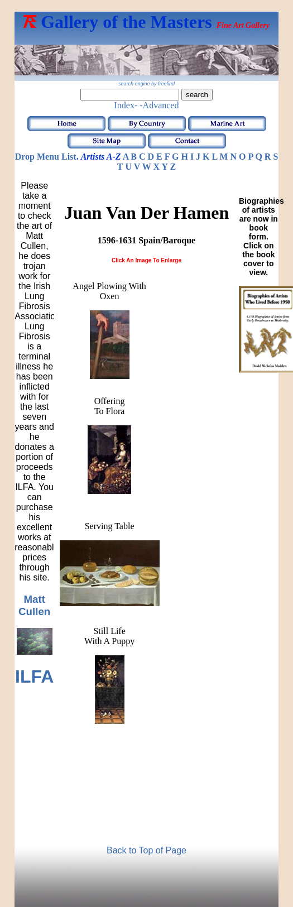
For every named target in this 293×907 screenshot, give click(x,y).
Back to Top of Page (146, 850)
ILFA (34, 676)
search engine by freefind (146, 84)
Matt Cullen (34, 605)
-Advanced (159, 105)
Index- (126, 105)
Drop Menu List (45, 156)
